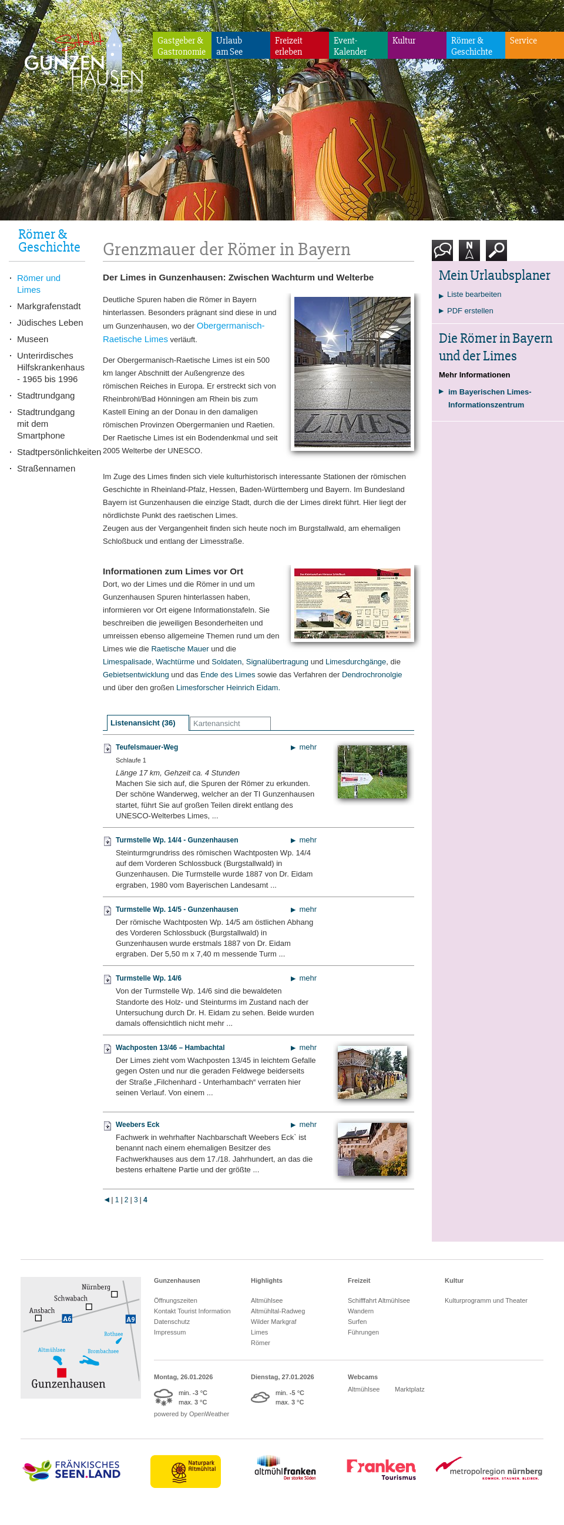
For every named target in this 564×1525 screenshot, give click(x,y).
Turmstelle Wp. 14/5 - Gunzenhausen (177, 909)
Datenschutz (172, 1321)
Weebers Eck (138, 1125)
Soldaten (226, 661)
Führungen (363, 1332)
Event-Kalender (350, 46)
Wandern (361, 1311)
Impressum (170, 1332)
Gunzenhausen (177, 1280)
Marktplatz (410, 1389)
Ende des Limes (227, 674)
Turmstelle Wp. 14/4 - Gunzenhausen (177, 840)
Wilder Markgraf (274, 1321)
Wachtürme (175, 661)
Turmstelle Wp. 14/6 (149, 978)
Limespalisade (127, 661)
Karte (469, 255)
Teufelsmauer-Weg (147, 747)
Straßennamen (46, 468)
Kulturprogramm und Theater (486, 1300)
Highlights (267, 1280)
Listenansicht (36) (143, 722)
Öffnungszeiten (175, 1300)
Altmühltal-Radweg (278, 1311)
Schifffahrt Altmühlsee (379, 1300)
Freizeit (359, 1280)
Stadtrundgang (46, 395)
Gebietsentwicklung (136, 674)
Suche (497, 255)
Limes (259, 1332)
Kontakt (445, 255)
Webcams (363, 1376)
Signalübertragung (278, 661)
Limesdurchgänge (355, 661)
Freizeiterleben (289, 46)
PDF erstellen (470, 310)
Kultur (403, 40)
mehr (308, 747)
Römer (260, 1342)
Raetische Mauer (180, 648)
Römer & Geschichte (471, 46)
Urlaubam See (229, 46)
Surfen (357, 1321)
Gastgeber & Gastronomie (181, 46)
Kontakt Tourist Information (192, 1311)
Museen (32, 339)
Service (523, 40)
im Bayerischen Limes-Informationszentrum (490, 398)
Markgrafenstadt (48, 306)
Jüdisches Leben (50, 322)
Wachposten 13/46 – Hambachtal (170, 1048)
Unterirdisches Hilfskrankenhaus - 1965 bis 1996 (51, 367)
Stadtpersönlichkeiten (51, 452)
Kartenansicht (216, 723)
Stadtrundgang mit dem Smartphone (46, 423)
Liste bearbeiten (474, 294)
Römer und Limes (39, 284)
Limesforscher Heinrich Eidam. (228, 687)
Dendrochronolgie (372, 674)
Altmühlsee (267, 1300)
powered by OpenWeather (191, 1413)
